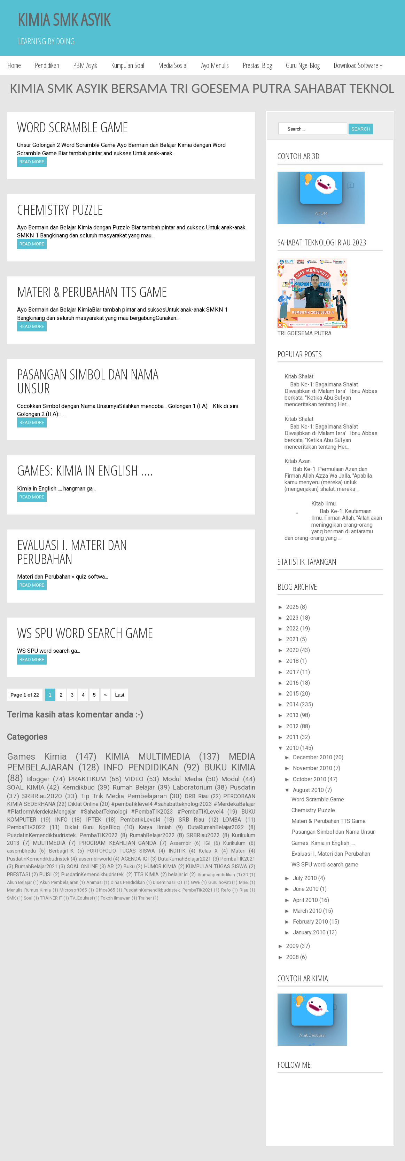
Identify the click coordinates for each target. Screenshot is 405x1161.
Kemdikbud (78, 787)
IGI (207, 843)
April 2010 (306, 900)
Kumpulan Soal (127, 65)
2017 (293, 672)
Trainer (145, 898)
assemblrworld (95, 859)
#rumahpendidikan (216, 874)
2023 (293, 617)
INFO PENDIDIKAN (141, 767)
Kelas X (208, 851)
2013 (293, 715)
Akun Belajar (19, 882)
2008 (293, 957)
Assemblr (180, 843)
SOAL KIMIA (26, 787)
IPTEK (93, 819)
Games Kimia (37, 756)
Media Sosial (172, 65)
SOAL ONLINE (82, 867)
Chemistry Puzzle (60, 209)
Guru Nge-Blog (303, 65)
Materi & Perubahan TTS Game (92, 291)
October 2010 (310, 779)
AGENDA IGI (135, 859)
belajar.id (178, 875)
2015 (293, 693)
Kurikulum (234, 843)
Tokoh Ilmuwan (116, 898)
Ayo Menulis (215, 65)
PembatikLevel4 (140, 819)
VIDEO (134, 779)
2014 (293, 704)
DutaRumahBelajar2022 (216, 827)
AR (110, 867)
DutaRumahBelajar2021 (184, 859)
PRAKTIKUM (87, 779)
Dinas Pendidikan (128, 882)
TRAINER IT (51, 898)
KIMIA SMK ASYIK (63, 19)
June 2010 (306, 889)
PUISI (45, 875)
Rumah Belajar (133, 787)
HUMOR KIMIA (160, 867)
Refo (226, 890)
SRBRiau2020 (42, 796)
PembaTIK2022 (26, 827)
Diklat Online (83, 804)
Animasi (94, 882)
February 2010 (311, 921)
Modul (230, 779)
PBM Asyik (85, 65)
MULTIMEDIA (49, 843)
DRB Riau (196, 796)
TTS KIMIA (146, 875)
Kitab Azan (298, 461)
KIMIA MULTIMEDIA (148, 756)
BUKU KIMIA (229, 767)
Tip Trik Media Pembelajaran (123, 796)
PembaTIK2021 (237, 859)
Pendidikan (47, 65)
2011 (293, 737)
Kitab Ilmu (323, 503)
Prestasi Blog (257, 65)
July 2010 (305, 878)
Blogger (38, 779)
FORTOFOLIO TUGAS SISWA (121, 851)
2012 (293, 726)
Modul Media (182, 779)
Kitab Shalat (299, 376)
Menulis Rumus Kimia (29, 890)
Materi (238, 851)
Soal (28, 898)
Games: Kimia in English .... (85, 470)
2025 (293, 607)
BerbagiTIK (61, 851)
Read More (32, 161)
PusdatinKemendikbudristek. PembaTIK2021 (168, 890)
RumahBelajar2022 (152, 835)
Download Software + (358, 65)
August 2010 (309, 790)
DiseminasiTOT (168, 882)
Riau (244, 890)
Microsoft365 (73, 890)
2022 (293, 628)
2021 (293, 639)
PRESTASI (18, 875)
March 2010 (308, 911)
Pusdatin (242, 787)
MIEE (244, 882)
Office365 (105, 890)
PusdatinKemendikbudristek (38, 859)
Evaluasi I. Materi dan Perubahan (72, 551)
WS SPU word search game (85, 632)
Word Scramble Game (72, 126)
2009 (293, 946)
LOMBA (232, 819)
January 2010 (310, 932)
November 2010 (313, 768)
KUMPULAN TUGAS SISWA (216, 867)
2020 (293, 650)
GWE (195, 882)
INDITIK (177, 851)
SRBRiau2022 (203, 835)
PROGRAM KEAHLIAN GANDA (117, 843)
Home (14, 65)
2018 (293, 661)
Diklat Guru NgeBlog (92, 827)
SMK (11, 898)
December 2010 (313, 757)
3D (245, 874)
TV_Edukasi (81, 898)
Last (119, 695)
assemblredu (21, 851)
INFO (61, 819)
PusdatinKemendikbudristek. (93, 875)
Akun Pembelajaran (59, 882)
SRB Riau (191, 819)
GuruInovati (219, 882)
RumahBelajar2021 (36, 867)
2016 (293, 683)
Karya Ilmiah (155, 827)
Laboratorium (192, 787)
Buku (129, 867)
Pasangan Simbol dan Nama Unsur (87, 381)
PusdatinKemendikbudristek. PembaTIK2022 (62, 835)
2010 (293, 748)
